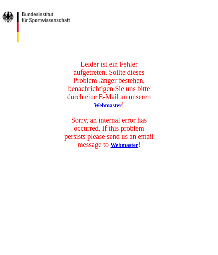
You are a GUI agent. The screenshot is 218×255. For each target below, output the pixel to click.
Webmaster (108, 105)
